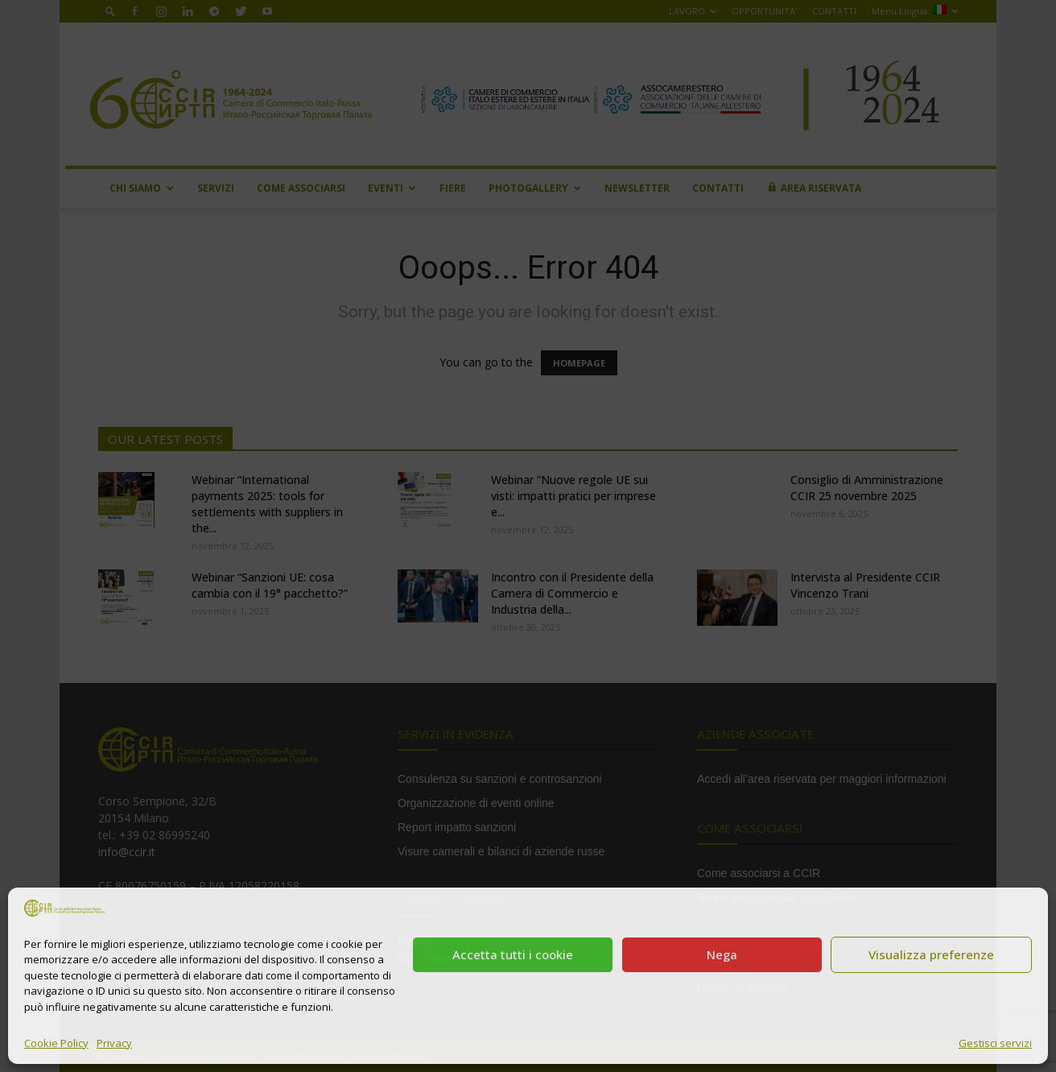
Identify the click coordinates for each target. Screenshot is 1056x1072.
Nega (722, 954)
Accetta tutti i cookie (512, 954)
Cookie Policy (56, 1043)
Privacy (114, 1043)
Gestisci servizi (995, 1043)
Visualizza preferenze (931, 954)
